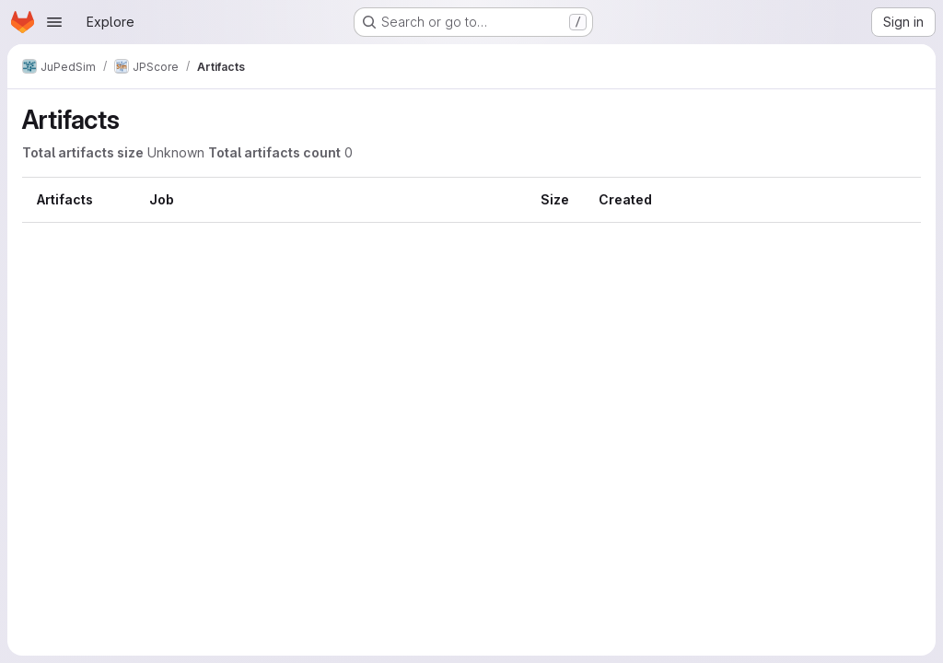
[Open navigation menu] (54, 22)
